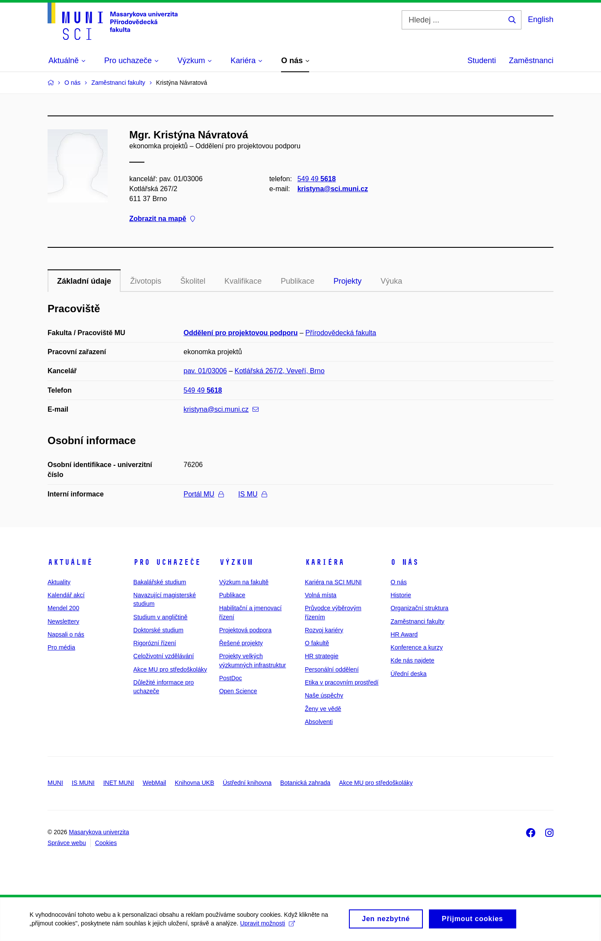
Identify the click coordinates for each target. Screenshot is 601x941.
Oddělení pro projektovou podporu (241, 332)
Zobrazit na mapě (162, 219)
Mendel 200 (63, 608)
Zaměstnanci (531, 60)
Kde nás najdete (412, 660)
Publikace (297, 281)
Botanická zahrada (305, 782)
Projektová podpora (245, 630)
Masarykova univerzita (99, 832)
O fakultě (317, 643)
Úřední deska (408, 673)
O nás (404, 562)
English (540, 19)
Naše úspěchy (324, 695)
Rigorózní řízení (154, 643)
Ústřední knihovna (247, 782)
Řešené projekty (241, 643)
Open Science (238, 691)
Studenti (481, 60)
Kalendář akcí (66, 595)
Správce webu (67, 842)
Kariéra (324, 562)
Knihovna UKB (194, 782)
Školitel (192, 281)
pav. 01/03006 (205, 370)
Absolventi (319, 721)
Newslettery (63, 621)
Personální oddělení (332, 669)
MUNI (55, 782)
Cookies (106, 842)
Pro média (61, 647)
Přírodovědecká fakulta (340, 332)
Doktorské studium (158, 630)
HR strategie (322, 656)
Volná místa (320, 595)
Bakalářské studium (159, 582)
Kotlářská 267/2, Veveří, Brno (280, 370)
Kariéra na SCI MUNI (333, 582)
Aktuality (59, 582)
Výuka (391, 281)
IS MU (252, 494)
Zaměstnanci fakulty (417, 621)
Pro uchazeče (167, 562)
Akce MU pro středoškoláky (170, 669)
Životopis (145, 281)
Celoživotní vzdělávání (163, 656)
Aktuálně (70, 562)
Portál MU (204, 494)
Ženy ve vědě (323, 708)
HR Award (404, 634)
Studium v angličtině (160, 617)
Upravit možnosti (268, 928)
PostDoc (230, 678)
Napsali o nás (66, 634)
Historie (400, 595)
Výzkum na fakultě (244, 582)
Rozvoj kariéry (324, 630)
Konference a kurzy (416, 647)
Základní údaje (84, 281)
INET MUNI (118, 782)
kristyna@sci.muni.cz (332, 188)
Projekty (347, 281)
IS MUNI (83, 782)
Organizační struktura (419, 608)
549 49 (316, 178)
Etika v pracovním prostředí (341, 682)
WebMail (154, 782)
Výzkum (236, 562)
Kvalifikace (243, 281)
